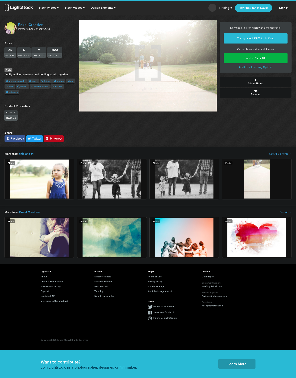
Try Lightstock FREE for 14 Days (255, 38)
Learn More (236, 363)
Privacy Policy (155, 281)
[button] (49, 8)
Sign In (283, 8)
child (10, 86)
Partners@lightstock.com (214, 295)
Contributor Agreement (160, 290)
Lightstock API (48, 295)
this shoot (25, 153)
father (45, 80)
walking (57, 86)
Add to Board (255, 82)
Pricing (225, 8)
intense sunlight (15, 80)
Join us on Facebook (163, 311)
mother (59, 80)
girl (70, 80)
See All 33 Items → (280, 154)
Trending (98, 290)
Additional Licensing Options (255, 67)
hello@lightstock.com (212, 305)
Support (45, 290)
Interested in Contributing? (54, 300)
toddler (22, 86)
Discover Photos (102, 276)
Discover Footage (103, 281)
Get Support (208, 276)
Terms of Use (155, 276)
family (33, 80)
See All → (285, 212)
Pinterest (53, 138)
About (44, 276)
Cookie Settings (156, 286)
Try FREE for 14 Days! (253, 8)
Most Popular (101, 286)
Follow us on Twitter (163, 306)
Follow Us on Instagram (165, 317)
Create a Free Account (52, 281)
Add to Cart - (255, 58)
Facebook (15, 138)
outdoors (12, 92)
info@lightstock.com (212, 285)
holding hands (39, 86)
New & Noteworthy (104, 295)
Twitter (35, 138)
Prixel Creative (30, 24)
